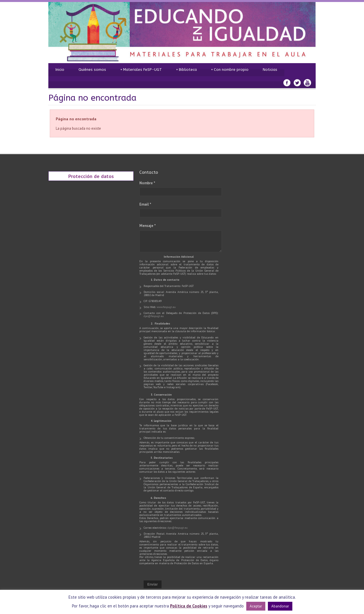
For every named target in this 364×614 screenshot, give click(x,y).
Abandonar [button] (280, 606)
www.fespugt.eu (166, 307)
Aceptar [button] (256, 606)
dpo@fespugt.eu (154, 316)
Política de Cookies (188, 606)
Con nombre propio (230, 69)
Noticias (270, 69)
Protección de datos (91, 176)
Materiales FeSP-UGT (141, 69)
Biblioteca (186, 69)
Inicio (59, 69)
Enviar (152, 584)
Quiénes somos (92, 69)
